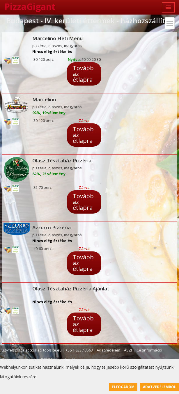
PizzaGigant (29, 7)
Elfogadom (123, 386)
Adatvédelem (108, 350)
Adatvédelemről (159, 386)
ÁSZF (128, 350)
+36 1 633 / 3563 (79, 350)
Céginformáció (149, 350)
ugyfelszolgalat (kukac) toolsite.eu (32, 350)
